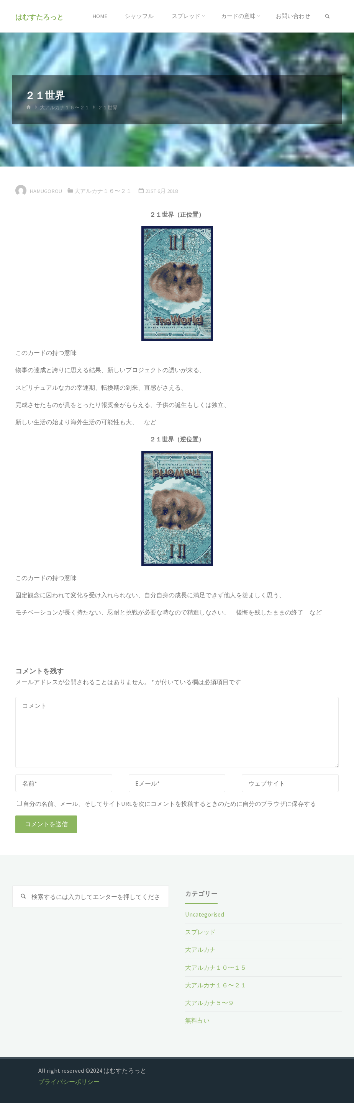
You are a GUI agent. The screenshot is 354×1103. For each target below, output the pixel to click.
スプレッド (200, 932)
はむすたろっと (39, 16)
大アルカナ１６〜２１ (65, 108)
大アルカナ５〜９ (209, 1003)
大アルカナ (200, 949)
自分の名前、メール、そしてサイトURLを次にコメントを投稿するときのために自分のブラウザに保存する (166, 803)
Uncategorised (204, 914)
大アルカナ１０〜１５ (215, 967)
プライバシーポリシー (69, 1081)
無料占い (197, 1020)
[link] (327, 16)
